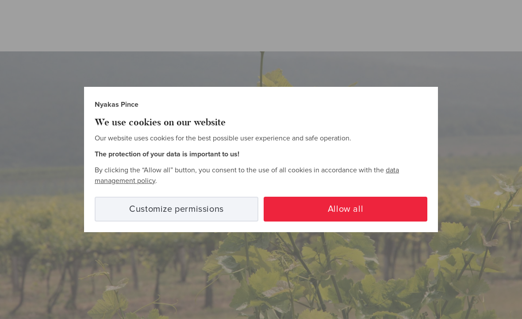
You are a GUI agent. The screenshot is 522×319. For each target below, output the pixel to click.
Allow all (345, 209)
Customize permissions (176, 209)
